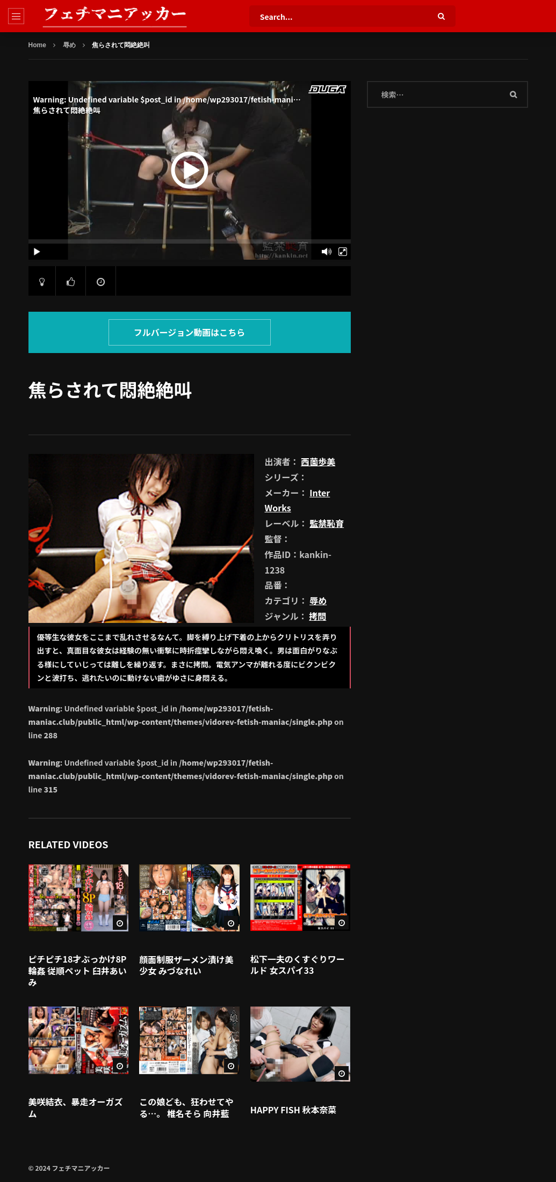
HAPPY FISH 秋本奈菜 (293, 1109)
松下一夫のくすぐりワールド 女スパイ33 (297, 964)
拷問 (317, 616)
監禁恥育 (326, 523)
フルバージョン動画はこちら (189, 332)
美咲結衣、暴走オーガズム (75, 1107)
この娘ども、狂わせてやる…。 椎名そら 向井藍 (186, 1107)
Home (37, 45)
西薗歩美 (318, 461)
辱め (69, 45)
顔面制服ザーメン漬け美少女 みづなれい (186, 965)
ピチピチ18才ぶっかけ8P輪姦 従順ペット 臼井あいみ (77, 970)
